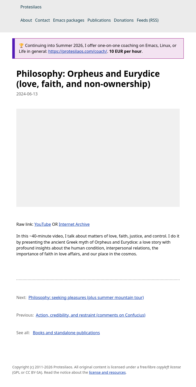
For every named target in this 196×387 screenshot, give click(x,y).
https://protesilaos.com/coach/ (77, 51)
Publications (99, 20)
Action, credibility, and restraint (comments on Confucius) (90, 315)
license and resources (107, 372)
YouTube (42, 224)
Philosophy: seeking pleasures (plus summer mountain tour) (86, 297)
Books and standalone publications (66, 332)
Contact (42, 20)
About (26, 20)
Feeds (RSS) (147, 20)
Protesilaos (31, 7)
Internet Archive (74, 224)
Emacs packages (68, 20)
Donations (123, 20)
